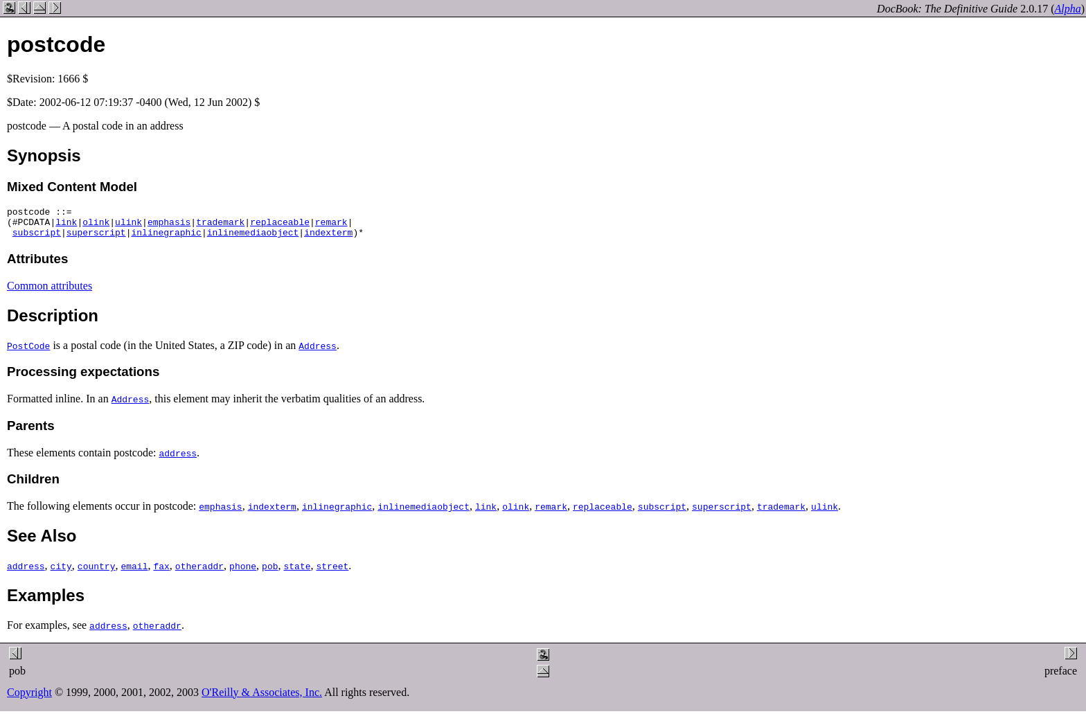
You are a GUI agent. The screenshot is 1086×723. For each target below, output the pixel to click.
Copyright (29, 698)
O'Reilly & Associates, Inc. (262, 698)
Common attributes (49, 292)
